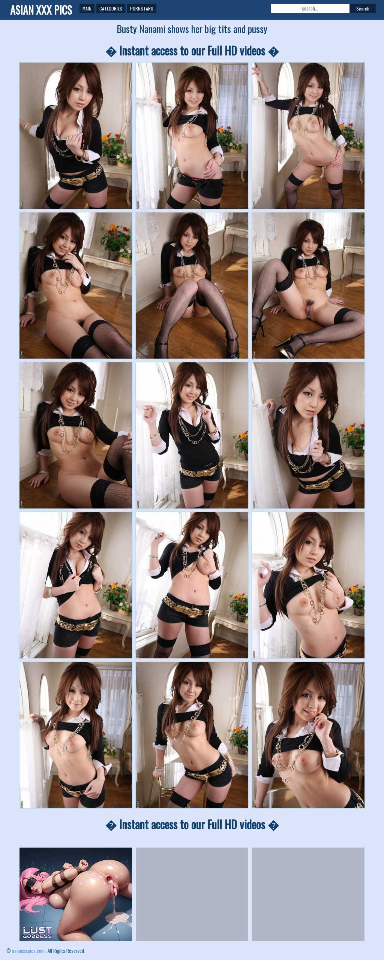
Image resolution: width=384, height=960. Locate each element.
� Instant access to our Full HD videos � (192, 50)
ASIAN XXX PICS (41, 10)
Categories (110, 8)
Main (87, 8)
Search (362, 8)
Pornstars (141, 8)
